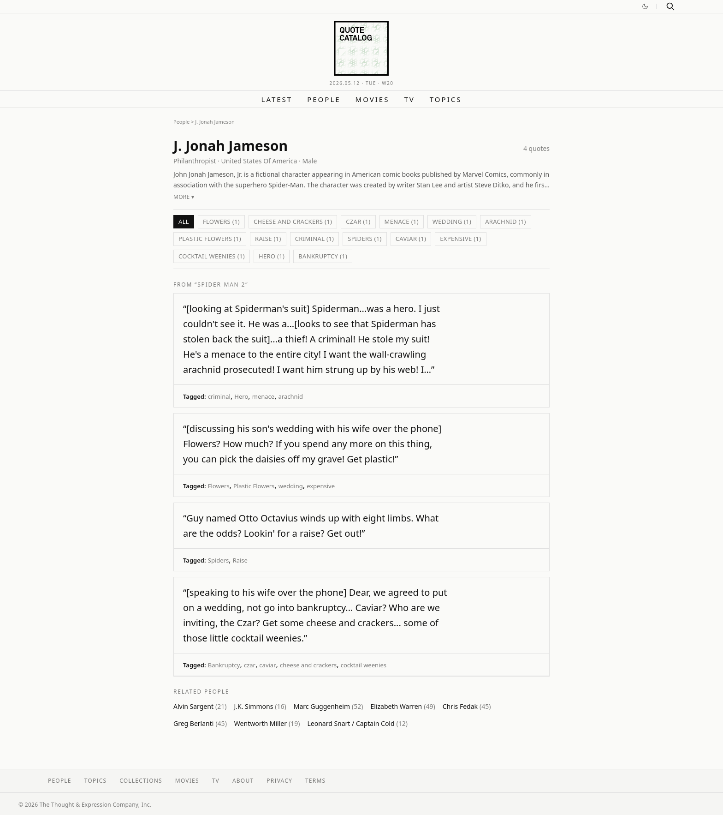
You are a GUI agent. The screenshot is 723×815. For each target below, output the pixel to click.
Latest (277, 99)
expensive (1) (460, 238)
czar (249, 665)
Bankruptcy (224, 665)
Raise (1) (268, 238)
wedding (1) (452, 221)
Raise (240, 560)
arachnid (291, 396)
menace (263, 396)
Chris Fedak (467, 706)
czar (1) (358, 221)
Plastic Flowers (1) (209, 238)
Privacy (279, 781)
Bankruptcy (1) (322, 256)
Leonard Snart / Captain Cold (357, 723)
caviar (267, 665)
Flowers (219, 486)
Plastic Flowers (253, 486)
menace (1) (402, 221)
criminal (219, 396)
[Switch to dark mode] (645, 6)
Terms (315, 781)
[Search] (670, 6)
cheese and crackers (308, 665)
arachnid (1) (505, 221)
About (243, 781)
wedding (291, 486)
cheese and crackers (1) (293, 221)
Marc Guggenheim (328, 706)
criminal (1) (314, 238)
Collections (140, 781)
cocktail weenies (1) (211, 256)
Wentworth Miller (267, 723)
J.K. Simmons (260, 706)
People (323, 99)
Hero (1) (271, 256)
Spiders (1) (365, 238)
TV (409, 99)
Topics (446, 99)
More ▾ (183, 197)
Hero (241, 396)
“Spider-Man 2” (221, 284)
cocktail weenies (363, 665)
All (183, 221)
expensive (321, 486)
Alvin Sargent (199, 706)
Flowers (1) (221, 221)
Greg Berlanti (200, 723)
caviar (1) (411, 238)
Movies (373, 99)
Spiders (218, 560)
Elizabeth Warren (403, 706)
